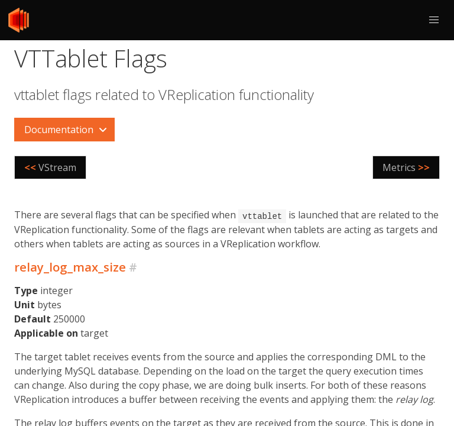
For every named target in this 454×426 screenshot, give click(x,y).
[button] (434, 20)
